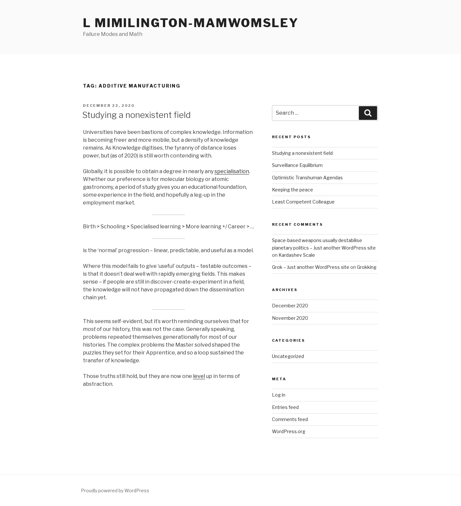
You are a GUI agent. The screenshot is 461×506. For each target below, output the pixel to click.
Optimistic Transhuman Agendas (307, 177)
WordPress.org (288, 431)
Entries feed (285, 407)
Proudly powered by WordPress (115, 490)
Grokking (366, 267)
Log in (278, 395)
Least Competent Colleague (303, 201)
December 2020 (290, 305)
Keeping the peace (292, 189)
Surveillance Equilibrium (297, 165)
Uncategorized (288, 356)
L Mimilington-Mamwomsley (191, 23)
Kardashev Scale (296, 255)
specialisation (232, 171)
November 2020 (290, 318)
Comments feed (290, 419)
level (199, 376)
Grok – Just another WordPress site (310, 267)
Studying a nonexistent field (136, 115)
